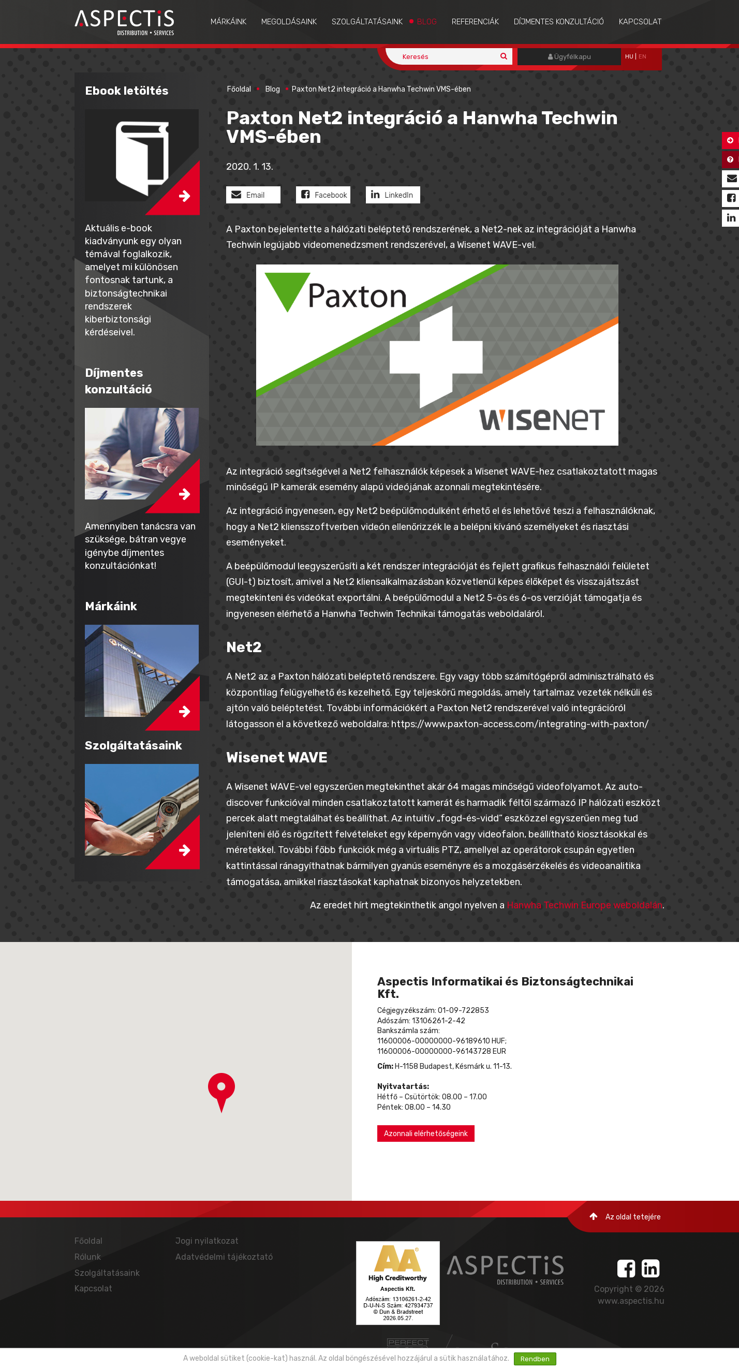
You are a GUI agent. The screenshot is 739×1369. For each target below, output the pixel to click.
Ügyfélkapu (569, 57)
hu (629, 56)
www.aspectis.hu (631, 1301)
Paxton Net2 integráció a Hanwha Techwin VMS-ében (381, 89)
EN (642, 56)
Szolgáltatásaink (367, 21)
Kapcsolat (640, 21)
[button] (221, 1093)
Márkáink (228, 21)
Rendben (535, 1359)
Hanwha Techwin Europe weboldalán (584, 905)
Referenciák (475, 21)
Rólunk (88, 1257)
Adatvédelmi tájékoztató (224, 1257)
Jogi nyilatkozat (207, 1241)
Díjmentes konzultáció (559, 21)
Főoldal (239, 89)
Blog (427, 21)
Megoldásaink (289, 21)
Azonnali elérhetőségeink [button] (426, 1133)
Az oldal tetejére (625, 1216)
